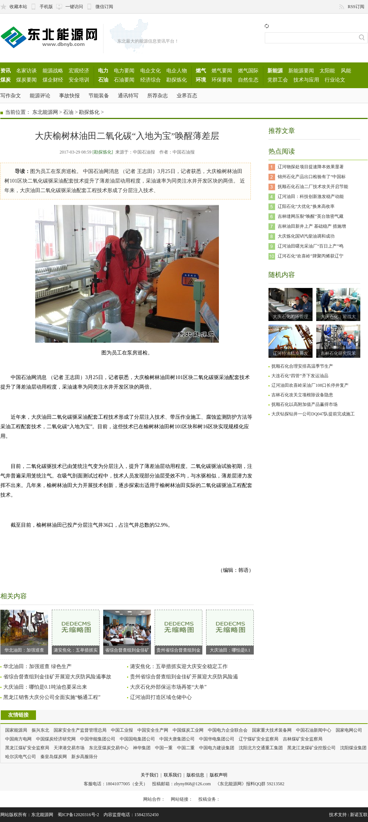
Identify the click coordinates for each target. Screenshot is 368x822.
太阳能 (327, 70)
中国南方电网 (18, 739)
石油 (103, 80)
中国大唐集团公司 (177, 739)
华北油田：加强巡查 (24, 631)
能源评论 (40, 95)
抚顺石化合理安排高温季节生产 (302, 366)
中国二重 (186, 747)
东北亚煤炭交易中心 (109, 747)
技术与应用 (306, 80)
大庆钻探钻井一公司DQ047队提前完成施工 (313, 414)
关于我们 (149, 775)
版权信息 (195, 775)
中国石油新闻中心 (313, 730)
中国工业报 (122, 730)
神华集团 (142, 747)
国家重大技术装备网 (272, 730)
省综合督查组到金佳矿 (127, 631)
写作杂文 (10, 95)
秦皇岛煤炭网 (53, 756)
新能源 (275, 70)
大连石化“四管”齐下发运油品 (299, 375)
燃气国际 (248, 70)
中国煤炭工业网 (188, 730)
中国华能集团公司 (97, 739)
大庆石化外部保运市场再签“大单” (168, 687)
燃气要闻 (222, 70)
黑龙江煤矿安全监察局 (27, 747)
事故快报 (69, 95)
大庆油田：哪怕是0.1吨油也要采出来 (45, 687)
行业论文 (335, 80)
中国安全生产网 (152, 730)
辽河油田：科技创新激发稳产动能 (311, 196)
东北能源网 (45, 112)
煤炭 (5, 80)
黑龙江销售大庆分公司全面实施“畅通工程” (51, 697)
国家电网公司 (349, 730)
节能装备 (99, 95)
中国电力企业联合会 (228, 730)
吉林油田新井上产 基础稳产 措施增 (312, 226)
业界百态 (187, 95)
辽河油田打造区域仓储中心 (161, 697)
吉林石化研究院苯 (338, 353)
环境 (201, 80)
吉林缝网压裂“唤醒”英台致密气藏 (310, 216)
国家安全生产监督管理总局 (80, 730)
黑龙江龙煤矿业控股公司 (311, 747)
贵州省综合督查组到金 (178, 631)
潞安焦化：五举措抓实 (76, 631)
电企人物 (176, 70)
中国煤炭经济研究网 (56, 739)
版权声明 (218, 775)
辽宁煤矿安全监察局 (258, 739)
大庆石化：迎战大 (338, 316)
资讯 (5, 70)
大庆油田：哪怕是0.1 (230, 631)
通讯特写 (128, 95)
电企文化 (150, 70)
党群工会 (277, 80)
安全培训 (79, 80)
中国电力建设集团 (216, 747)
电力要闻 (124, 70)
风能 (346, 70)
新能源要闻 (301, 70)
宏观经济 (79, 70)
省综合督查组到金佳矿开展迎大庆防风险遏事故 (57, 676)
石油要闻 (124, 80)
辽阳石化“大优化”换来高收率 (306, 206)
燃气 (201, 70)
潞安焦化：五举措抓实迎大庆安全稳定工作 (179, 666)
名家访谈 (26, 70)
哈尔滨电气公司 (20, 756)
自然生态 (248, 80)
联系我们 (172, 775)
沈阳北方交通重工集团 (261, 747)
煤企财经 (53, 80)
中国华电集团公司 (216, 739)
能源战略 (53, 70)
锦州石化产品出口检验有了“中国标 (312, 176)
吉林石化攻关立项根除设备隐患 (302, 394)
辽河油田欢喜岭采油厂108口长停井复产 (310, 385)
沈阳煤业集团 (353, 747)
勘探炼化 (176, 80)
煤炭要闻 (26, 80)
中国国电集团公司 (137, 739)
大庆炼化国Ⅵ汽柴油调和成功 (306, 236)
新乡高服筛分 (84, 756)
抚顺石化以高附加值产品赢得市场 (304, 404)
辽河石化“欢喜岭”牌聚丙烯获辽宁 (310, 256)
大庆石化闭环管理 (290, 316)
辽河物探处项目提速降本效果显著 (311, 166)
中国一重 (164, 747)
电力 (103, 70)
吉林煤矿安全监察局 (302, 739)
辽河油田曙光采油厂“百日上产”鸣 (310, 246)
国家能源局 (16, 730)
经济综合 (150, 80)
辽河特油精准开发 (290, 353)
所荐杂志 (157, 95)
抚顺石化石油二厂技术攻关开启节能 (313, 186)
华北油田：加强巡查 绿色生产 (37, 666)
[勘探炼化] (103, 152)
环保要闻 (222, 80)
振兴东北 (40, 730)
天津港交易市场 (69, 747)
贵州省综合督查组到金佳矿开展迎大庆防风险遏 (184, 676)
